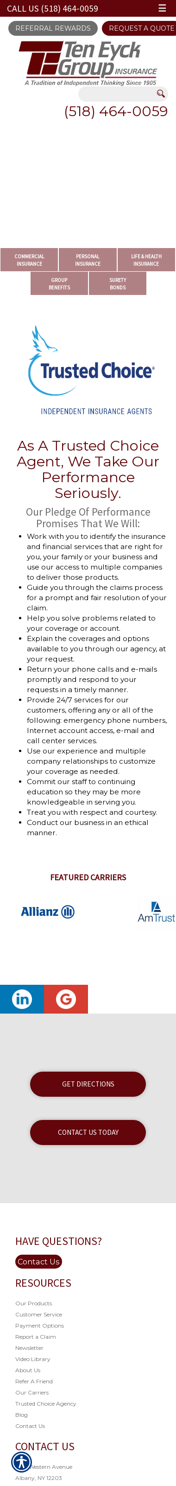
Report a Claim (35, 1336)
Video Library (32, 1358)
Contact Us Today (88, 1132)
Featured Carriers (88, 877)
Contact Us (39, 1261)
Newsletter (29, 1347)
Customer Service (38, 1314)
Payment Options (39, 1325)
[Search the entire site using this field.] (118, 94)
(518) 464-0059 (116, 111)
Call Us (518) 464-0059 (52, 8)
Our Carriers (32, 1392)
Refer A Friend (34, 1381)
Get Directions (88, 1084)
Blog (21, 1414)
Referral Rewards (53, 28)
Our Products (33, 1303)
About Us (27, 1370)
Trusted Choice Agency (45, 1403)
